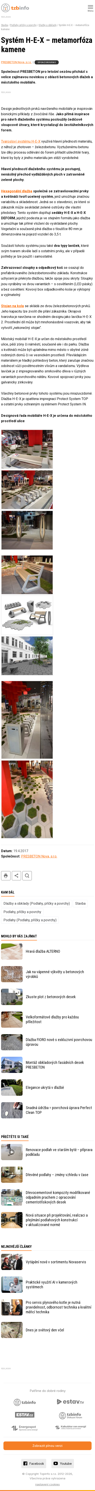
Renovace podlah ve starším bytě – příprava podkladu (59, 1152)
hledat (27, 875)
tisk (5, 875)
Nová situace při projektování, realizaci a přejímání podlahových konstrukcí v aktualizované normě (57, 1220)
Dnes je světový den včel (45, 1330)
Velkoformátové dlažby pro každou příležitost (52, 1019)
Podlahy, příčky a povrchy (23, 25)
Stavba (4, 25)
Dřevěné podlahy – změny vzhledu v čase (57, 1174)
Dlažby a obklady (48, 25)
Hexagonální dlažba (16, 191)
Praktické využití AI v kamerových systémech (51, 1284)
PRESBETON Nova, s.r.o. (16, 62)
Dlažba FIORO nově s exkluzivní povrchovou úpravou (59, 1042)
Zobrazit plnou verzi (47, 1445)
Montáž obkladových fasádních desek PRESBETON (55, 1064)
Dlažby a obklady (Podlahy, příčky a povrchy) (36, 903)
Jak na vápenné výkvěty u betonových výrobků (55, 974)
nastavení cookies (47, 1484)
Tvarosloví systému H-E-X (20, 141)
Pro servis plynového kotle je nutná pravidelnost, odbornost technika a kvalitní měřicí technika (58, 1307)
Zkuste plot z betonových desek (51, 997)
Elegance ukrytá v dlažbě (45, 1087)
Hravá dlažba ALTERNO (43, 951)
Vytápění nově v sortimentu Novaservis (56, 1262)
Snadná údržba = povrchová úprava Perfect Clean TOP (59, 1110)
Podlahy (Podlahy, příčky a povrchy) (30, 920)
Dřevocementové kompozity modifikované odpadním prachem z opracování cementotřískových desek (58, 1197)
